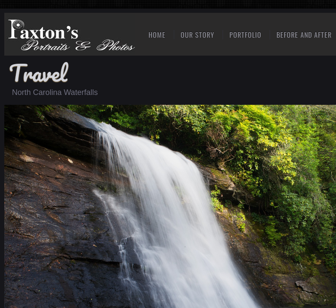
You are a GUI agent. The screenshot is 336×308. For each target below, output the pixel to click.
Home (157, 34)
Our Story (197, 34)
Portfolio (245, 34)
